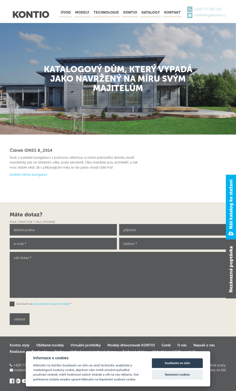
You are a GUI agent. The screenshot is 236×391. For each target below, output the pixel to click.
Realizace (17, 352)
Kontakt (172, 12)
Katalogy (151, 12)
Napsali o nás (204, 345)
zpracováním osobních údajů (51, 303)
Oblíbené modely (50, 345)
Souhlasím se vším (177, 363)
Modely (82, 12)
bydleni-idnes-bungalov (28, 174)
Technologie (106, 12)
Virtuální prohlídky (86, 345)
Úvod (66, 12)
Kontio (130, 12)
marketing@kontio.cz (210, 15)
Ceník (166, 345)
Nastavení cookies (177, 374)
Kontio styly (20, 345)
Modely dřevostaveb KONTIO (131, 345)
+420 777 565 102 (208, 9)
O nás (182, 345)
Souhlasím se (43, 303)
